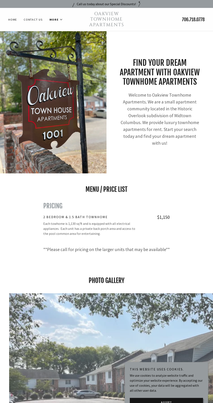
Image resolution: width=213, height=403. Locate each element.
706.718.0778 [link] (193, 19)
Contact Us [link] (33, 19)
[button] (56, 19)
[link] (106, 25)
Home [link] (12, 19)
